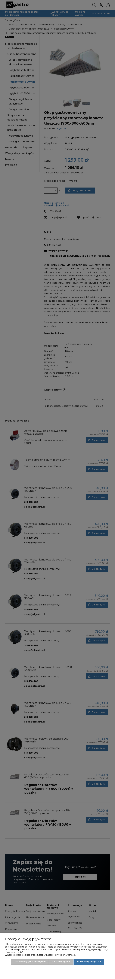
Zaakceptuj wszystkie (89, 961)
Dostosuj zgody (61, 961)
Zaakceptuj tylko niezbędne (30, 961)
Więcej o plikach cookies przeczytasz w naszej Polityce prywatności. (40, 955)
